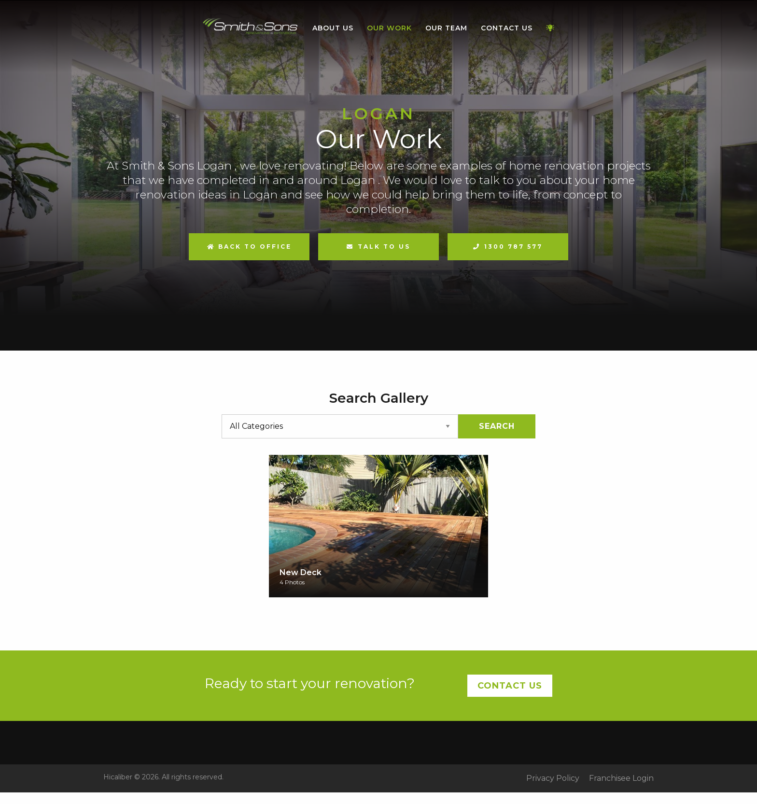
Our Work (389, 28)
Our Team (446, 28)
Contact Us (507, 28)
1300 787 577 (513, 246)
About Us (332, 28)
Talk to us (384, 246)
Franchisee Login (621, 778)
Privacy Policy (552, 778)
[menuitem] (250, 28)
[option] (378, 175)
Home (250, 26)
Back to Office (249, 246)
